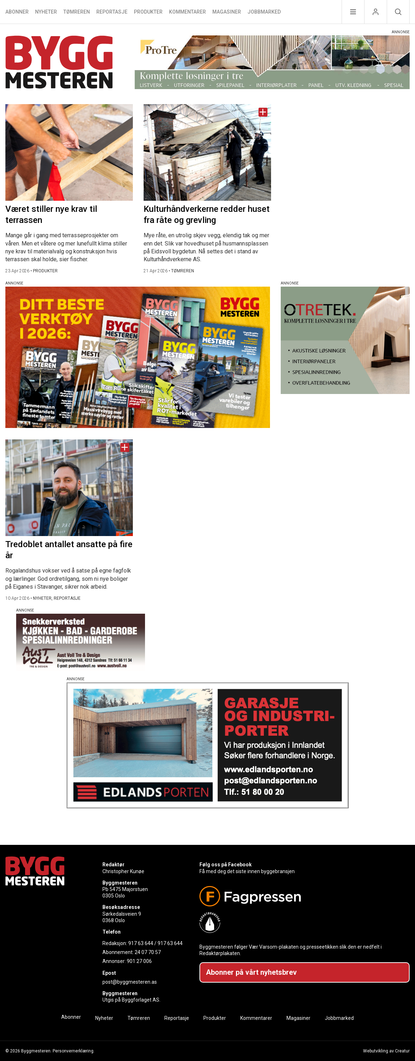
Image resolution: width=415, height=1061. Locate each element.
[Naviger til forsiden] (59, 63)
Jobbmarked (264, 12)
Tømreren (76, 12)
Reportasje (111, 12)
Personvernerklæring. (74, 1050)
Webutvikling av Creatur (386, 1050)
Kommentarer (187, 12)
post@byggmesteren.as (129, 982)
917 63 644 (140, 943)
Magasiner (226, 12)
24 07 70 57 (148, 952)
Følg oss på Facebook (225, 864)
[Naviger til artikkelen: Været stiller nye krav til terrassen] (69, 152)
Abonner (17, 12)
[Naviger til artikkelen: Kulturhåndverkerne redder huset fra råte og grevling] (207, 152)
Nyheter (46, 12)
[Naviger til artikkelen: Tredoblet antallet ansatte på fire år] (69, 487)
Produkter (148, 12)
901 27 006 (139, 961)
